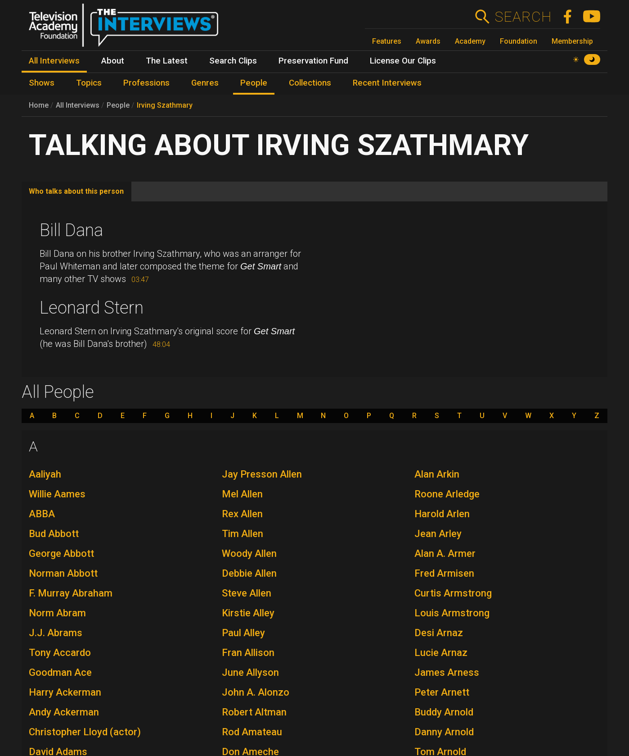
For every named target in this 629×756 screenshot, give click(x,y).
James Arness (446, 672)
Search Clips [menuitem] (233, 61)
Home (39, 105)
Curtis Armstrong (453, 593)
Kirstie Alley (248, 613)
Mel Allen (242, 494)
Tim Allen (242, 533)
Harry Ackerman (65, 692)
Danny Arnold (444, 732)
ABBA (42, 513)
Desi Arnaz (438, 632)
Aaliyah (45, 474)
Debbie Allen (249, 573)
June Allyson (250, 672)
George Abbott (61, 553)
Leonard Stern (92, 308)
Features (386, 41)
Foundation (518, 41)
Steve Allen (246, 593)
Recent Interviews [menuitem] (387, 83)
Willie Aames (57, 494)
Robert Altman (254, 712)
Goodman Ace (60, 672)
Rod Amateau (252, 732)
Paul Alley (243, 632)
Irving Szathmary (165, 105)
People (118, 105)
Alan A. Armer (445, 553)
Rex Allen (242, 513)
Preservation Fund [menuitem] (313, 61)
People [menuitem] (253, 83)
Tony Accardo (60, 652)
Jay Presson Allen (262, 474)
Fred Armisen (444, 573)
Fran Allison (248, 652)
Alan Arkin (436, 474)
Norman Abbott (63, 573)
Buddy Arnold (443, 712)
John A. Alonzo (255, 692)
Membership (572, 41)
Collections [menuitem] (310, 83)
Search (523, 16)
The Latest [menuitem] (167, 61)
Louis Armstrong (452, 613)
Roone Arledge (447, 494)
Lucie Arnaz (440, 652)
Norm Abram (57, 613)
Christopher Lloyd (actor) (85, 732)
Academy (470, 41)
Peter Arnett (441, 692)
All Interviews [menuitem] (54, 61)
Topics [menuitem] (89, 83)
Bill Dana (71, 230)
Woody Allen (249, 553)
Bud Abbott (54, 533)
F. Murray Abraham (70, 593)
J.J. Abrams (55, 632)
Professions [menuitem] (146, 83)
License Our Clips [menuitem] (403, 61)
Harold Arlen (442, 513)
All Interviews (77, 105)
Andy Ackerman (64, 712)
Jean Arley (438, 533)
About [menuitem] (112, 61)
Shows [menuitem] (41, 83)
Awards (428, 41)
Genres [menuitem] (205, 83)
